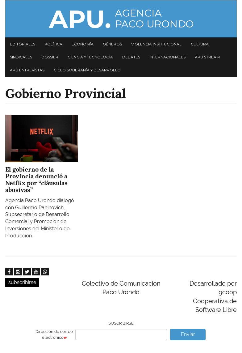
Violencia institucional (156, 44)
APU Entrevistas (27, 70)
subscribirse (22, 282)
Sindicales (21, 57)
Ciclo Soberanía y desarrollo (87, 70)
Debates (131, 57)
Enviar (188, 334)
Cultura (200, 44)
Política (53, 44)
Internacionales (167, 57)
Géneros (112, 44)
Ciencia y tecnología (90, 57)
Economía (83, 44)
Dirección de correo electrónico (54, 334)
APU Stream (207, 57)
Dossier (49, 57)
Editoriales (22, 44)
